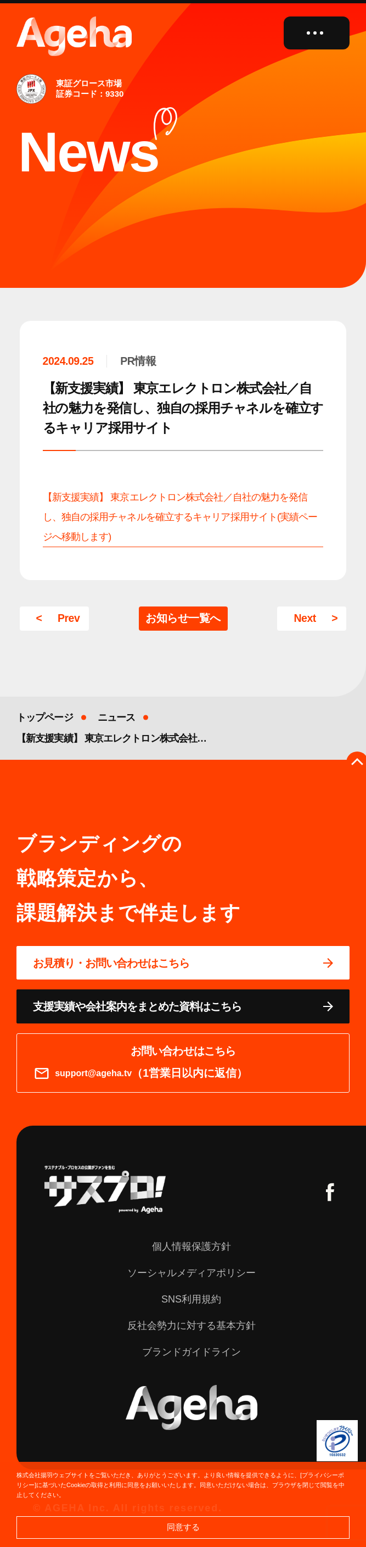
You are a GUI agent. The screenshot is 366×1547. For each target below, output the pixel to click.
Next (305, 618)
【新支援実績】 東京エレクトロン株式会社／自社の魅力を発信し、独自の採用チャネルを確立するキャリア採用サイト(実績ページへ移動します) (180, 517)
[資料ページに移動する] (183, 1006)
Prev (69, 618)
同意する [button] (183, 1527)
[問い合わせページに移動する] (183, 963)
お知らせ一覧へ (183, 618)
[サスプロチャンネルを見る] (105, 1189)
